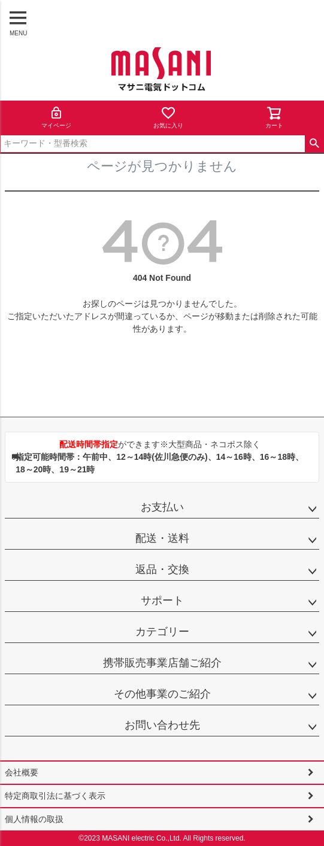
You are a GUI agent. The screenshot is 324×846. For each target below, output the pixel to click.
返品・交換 (162, 569)
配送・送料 (162, 538)
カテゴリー (162, 632)
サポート (162, 601)
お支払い (162, 507)
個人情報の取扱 (34, 819)
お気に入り (168, 117)
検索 (314, 143)
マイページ (56, 117)
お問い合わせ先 (162, 725)
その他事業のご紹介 (162, 694)
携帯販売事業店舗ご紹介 (162, 663)
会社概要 (21, 772)
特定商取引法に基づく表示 (55, 795)
